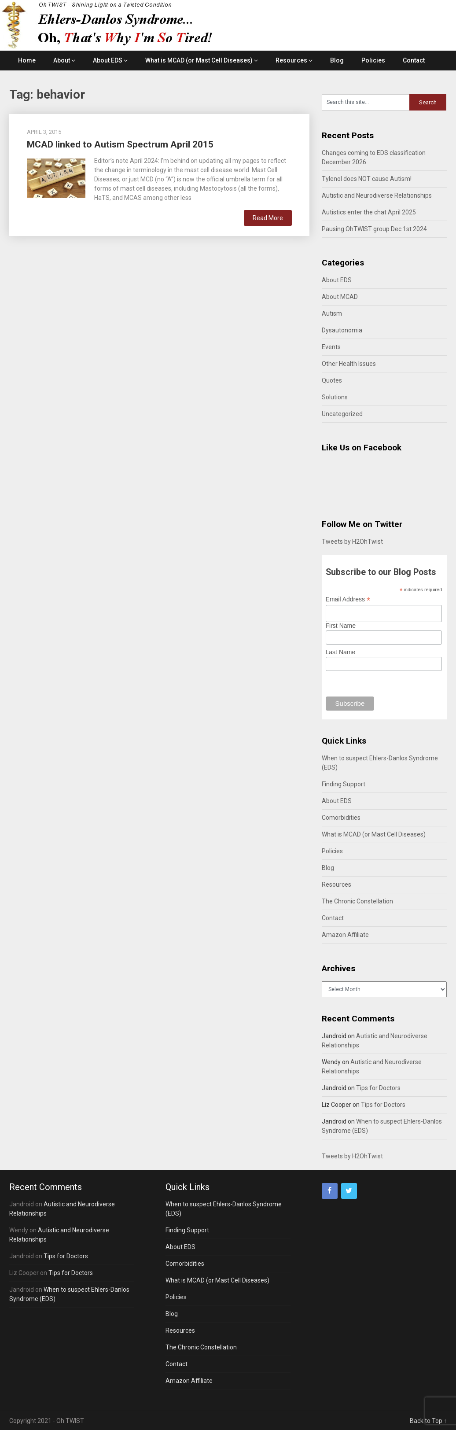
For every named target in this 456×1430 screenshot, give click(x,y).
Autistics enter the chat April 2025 (369, 212)
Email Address (348, 599)
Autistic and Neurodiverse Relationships (377, 195)
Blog (337, 60)
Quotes (332, 380)
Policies (373, 60)
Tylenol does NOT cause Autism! (367, 178)
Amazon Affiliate (345, 934)
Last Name (341, 652)
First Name (341, 625)
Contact (414, 60)
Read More (268, 217)
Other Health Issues (349, 363)
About (61, 60)
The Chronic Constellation (357, 901)
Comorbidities (341, 817)
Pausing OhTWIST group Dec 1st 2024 (374, 228)
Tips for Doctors (378, 1087)
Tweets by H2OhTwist (352, 541)
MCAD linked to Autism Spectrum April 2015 (120, 144)
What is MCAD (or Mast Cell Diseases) (199, 60)
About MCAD (340, 296)
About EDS (107, 60)
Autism (332, 313)
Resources (291, 60)
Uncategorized (342, 413)
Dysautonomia (342, 330)
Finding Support (343, 784)
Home (27, 60)
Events (331, 346)
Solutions (335, 397)
